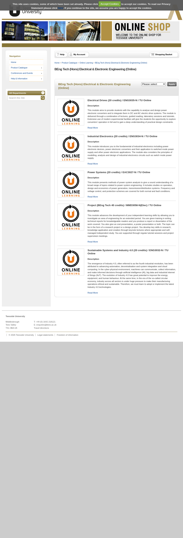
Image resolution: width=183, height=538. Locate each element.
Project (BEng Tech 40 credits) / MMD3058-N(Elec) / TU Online (124, 205)
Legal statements (45, 335)
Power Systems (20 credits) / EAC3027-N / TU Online (119, 172)
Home (13, 62)
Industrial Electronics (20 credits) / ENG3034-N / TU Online (122, 136)
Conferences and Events (22, 73)
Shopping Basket (163, 54)
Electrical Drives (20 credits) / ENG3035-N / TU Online (119, 100)
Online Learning (86, 63)
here (60, 8)
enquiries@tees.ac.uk (46, 325)
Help (62, 54)
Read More (93, 128)
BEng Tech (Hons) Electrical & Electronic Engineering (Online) (121, 63)
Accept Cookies (110, 3)
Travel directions (41, 328)
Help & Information (19, 78)
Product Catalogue (19, 67)
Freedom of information (67, 335)
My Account (79, 54)
